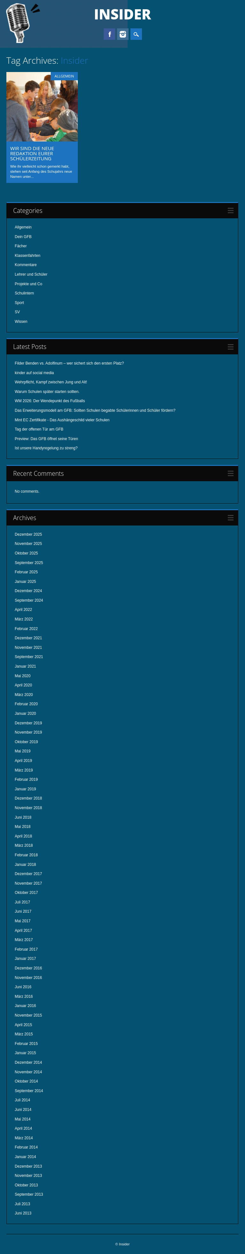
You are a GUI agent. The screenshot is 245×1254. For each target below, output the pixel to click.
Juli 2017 (22, 902)
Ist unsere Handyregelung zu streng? (46, 448)
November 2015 (28, 1015)
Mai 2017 (22, 921)
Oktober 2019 (26, 742)
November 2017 (28, 883)
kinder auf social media (34, 373)
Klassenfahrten (27, 255)
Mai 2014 (22, 1119)
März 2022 (24, 619)
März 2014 (24, 1138)
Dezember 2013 (28, 1166)
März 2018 (24, 845)
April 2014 (23, 1128)
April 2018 (23, 836)
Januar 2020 (25, 713)
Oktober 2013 (26, 1185)
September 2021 (29, 657)
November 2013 (28, 1175)
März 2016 (24, 996)
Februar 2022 (26, 629)
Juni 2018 (23, 817)
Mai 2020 (22, 676)
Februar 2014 (26, 1147)
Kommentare (26, 265)
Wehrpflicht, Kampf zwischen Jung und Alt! (51, 382)
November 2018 (28, 808)
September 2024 (29, 600)
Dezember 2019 (28, 723)
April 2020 (23, 685)
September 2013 (29, 1194)
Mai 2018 (22, 826)
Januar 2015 (25, 1053)
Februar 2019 (26, 779)
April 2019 (23, 760)
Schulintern (24, 293)
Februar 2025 (26, 572)
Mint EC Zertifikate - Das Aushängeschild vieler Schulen (62, 420)
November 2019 (28, 732)
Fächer (20, 246)
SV (17, 312)
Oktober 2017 (26, 892)
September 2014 (29, 1091)
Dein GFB (23, 237)
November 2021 (28, 647)
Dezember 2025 (28, 534)
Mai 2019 (22, 751)
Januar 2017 (25, 958)
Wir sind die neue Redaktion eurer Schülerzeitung (32, 153)
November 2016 (28, 977)
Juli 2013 (22, 1204)
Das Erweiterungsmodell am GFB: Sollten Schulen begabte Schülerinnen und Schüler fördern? (95, 410)
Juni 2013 (23, 1213)
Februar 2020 (26, 704)
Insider (122, 14)
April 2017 (23, 930)
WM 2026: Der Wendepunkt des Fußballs (50, 401)
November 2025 (28, 543)
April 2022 (23, 609)
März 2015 (24, 1034)
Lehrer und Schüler (31, 274)
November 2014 (28, 1072)
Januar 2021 (25, 666)
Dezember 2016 (28, 968)
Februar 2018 (26, 855)
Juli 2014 (22, 1100)
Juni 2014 (23, 1109)
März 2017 (24, 940)
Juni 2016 (23, 987)
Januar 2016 (25, 1006)
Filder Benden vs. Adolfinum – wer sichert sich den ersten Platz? (69, 363)
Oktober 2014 (26, 1081)
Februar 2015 (26, 1043)
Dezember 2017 (28, 874)
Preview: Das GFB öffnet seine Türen (46, 439)
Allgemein (64, 76)
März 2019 (24, 770)
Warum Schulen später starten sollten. (47, 391)
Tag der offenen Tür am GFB (39, 429)
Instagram (123, 34)
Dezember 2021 (28, 638)
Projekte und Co (28, 284)
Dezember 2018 (28, 798)
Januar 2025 (25, 581)
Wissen (21, 321)
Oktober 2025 (26, 553)
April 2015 (23, 1025)
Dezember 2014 (28, 1062)
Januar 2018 (25, 864)
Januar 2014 (25, 1157)
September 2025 (29, 563)
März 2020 (24, 694)
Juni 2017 (23, 911)
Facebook (109, 34)
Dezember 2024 (28, 591)
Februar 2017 (26, 949)
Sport (19, 303)
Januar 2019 (25, 789)
